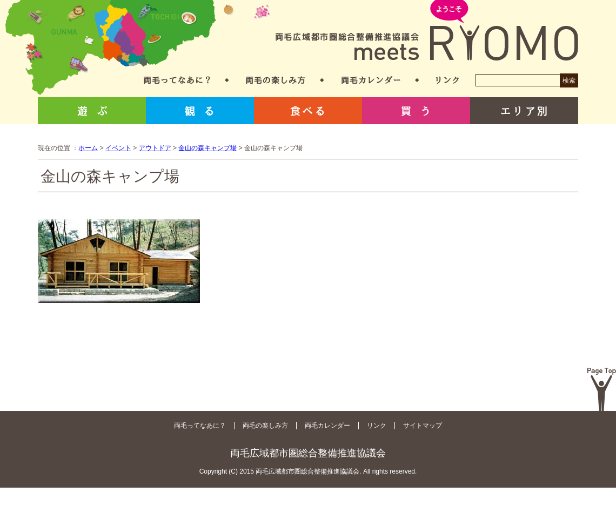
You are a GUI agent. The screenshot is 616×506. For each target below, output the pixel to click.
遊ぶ (92, 110)
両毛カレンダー (371, 80)
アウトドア (155, 148)
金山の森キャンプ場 (207, 148)
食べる (308, 110)
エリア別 (524, 110)
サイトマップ (422, 425)
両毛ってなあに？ (177, 80)
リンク (447, 80)
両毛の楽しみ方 (275, 80)
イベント (118, 148)
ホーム (88, 148)
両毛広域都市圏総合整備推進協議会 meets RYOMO (427, 31)
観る (200, 110)
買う (416, 110)
